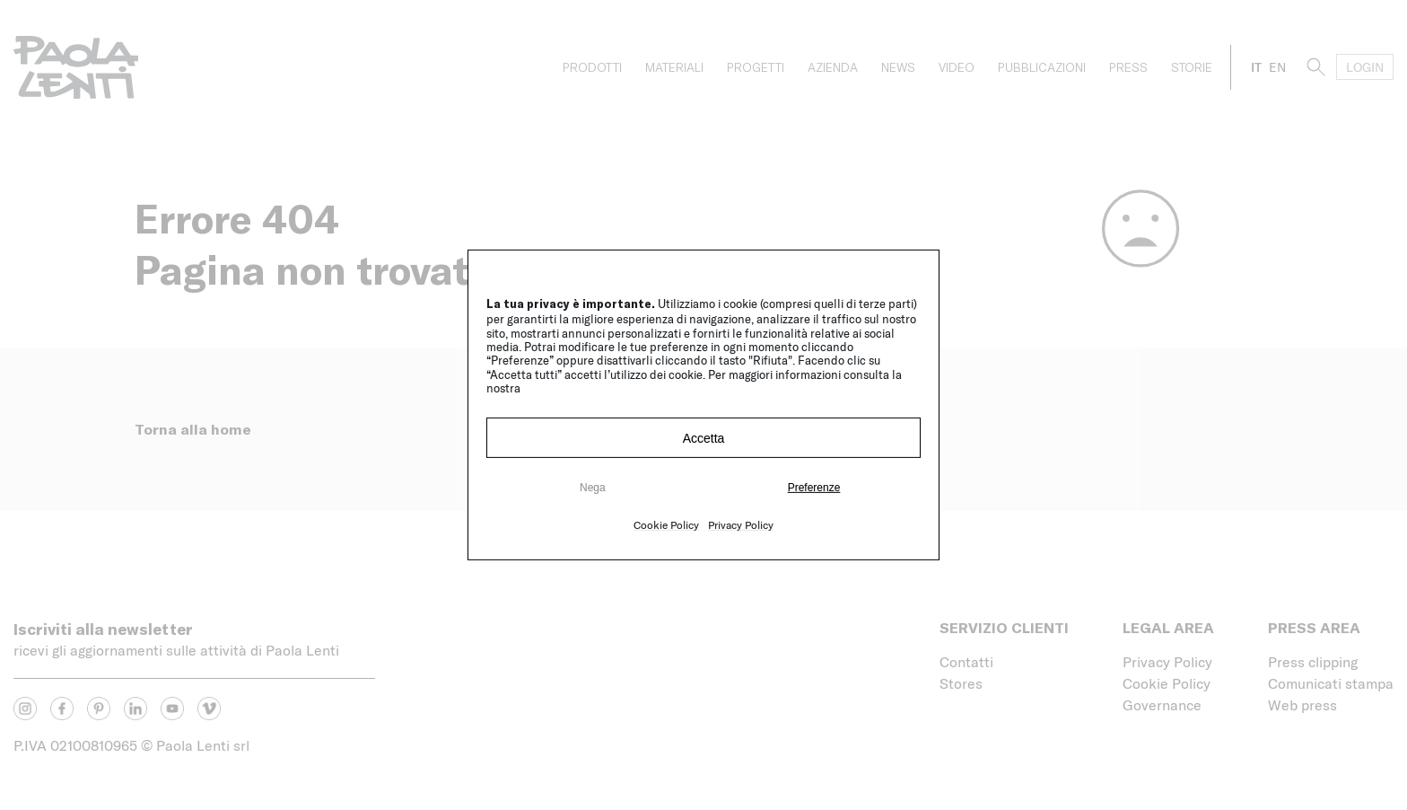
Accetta (704, 438)
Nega (593, 487)
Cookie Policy (666, 524)
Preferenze (814, 487)
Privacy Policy (740, 524)
